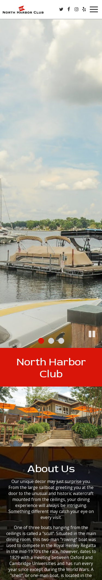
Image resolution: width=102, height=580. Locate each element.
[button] (98, 344)
